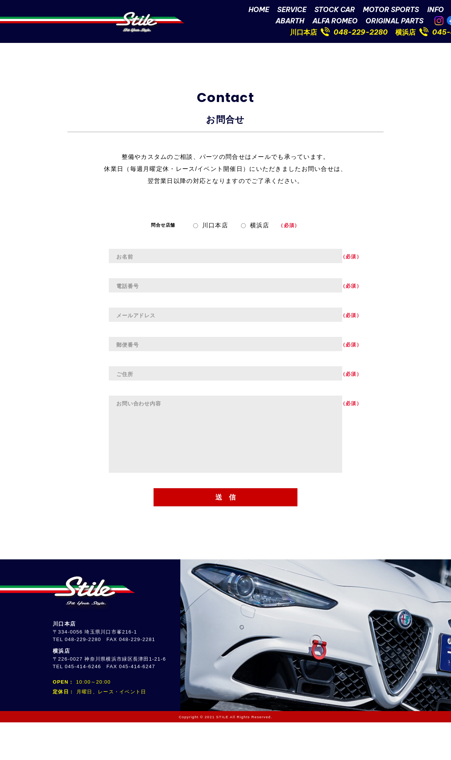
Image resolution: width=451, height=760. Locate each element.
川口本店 (303, 33)
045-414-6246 (83, 704)
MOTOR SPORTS (391, 10)
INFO (435, 10)
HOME (258, 10)
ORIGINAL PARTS (395, 22)
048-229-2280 (361, 33)
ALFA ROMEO (335, 22)
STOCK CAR (334, 10)
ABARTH (290, 22)
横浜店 (405, 33)
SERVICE (291, 10)
